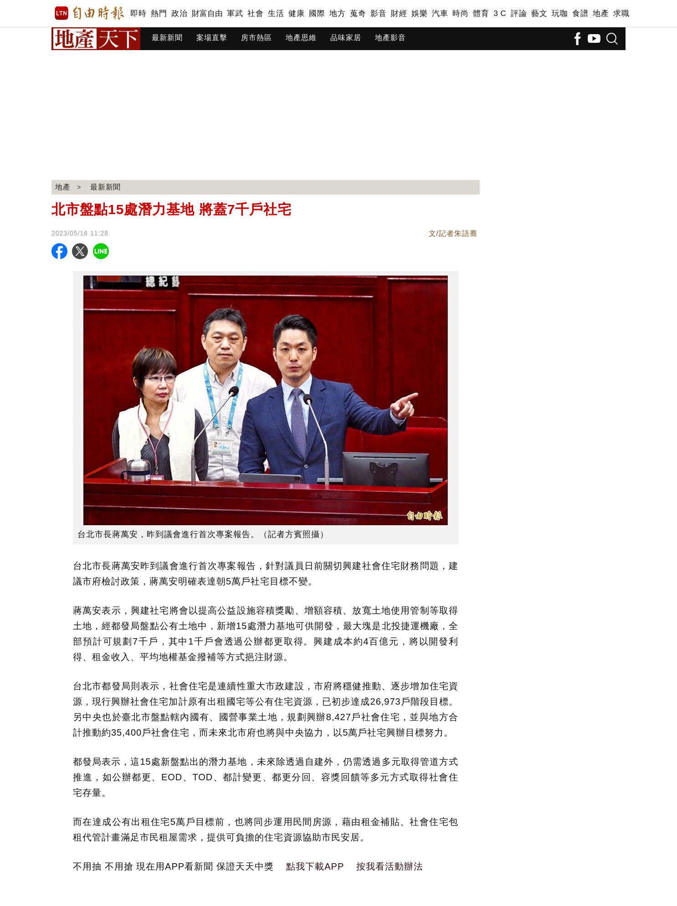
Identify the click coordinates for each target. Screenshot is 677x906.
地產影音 (390, 37)
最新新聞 (167, 37)
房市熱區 (256, 37)
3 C (499, 13)
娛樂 (419, 13)
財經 (399, 13)
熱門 (159, 13)
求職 (621, 13)
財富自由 (207, 13)
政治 (179, 13)
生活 (276, 13)
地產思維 (301, 37)
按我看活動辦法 (389, 866)
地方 (337, 13)
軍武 (235, 13)
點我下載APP (315, 866)
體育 (481, 13)
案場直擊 (211, 37)
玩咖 (560, 13)
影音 (378, 13)
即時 (138, 13)
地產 (601, 13)
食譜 (580, 13)
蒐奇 (358, 13)
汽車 (440, 13)
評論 (519, 13)
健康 (296, 13)
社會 (255, 13)
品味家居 (345, 37)
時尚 (460, 13)
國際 (317, 13)
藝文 (539, 13)
